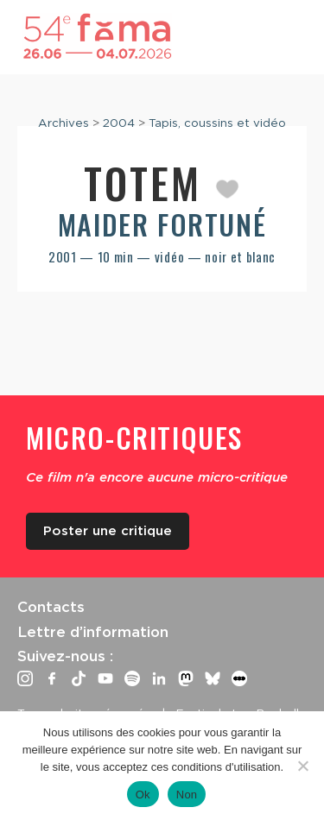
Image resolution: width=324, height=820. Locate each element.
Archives (63, 122)
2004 (119, 122)
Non (187, 794)
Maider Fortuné (162, 224)
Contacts (51, 606)
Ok (143, 794)
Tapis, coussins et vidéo (217, 122)
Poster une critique (107, 531)
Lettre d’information (92, 631)
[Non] (302, 765)
